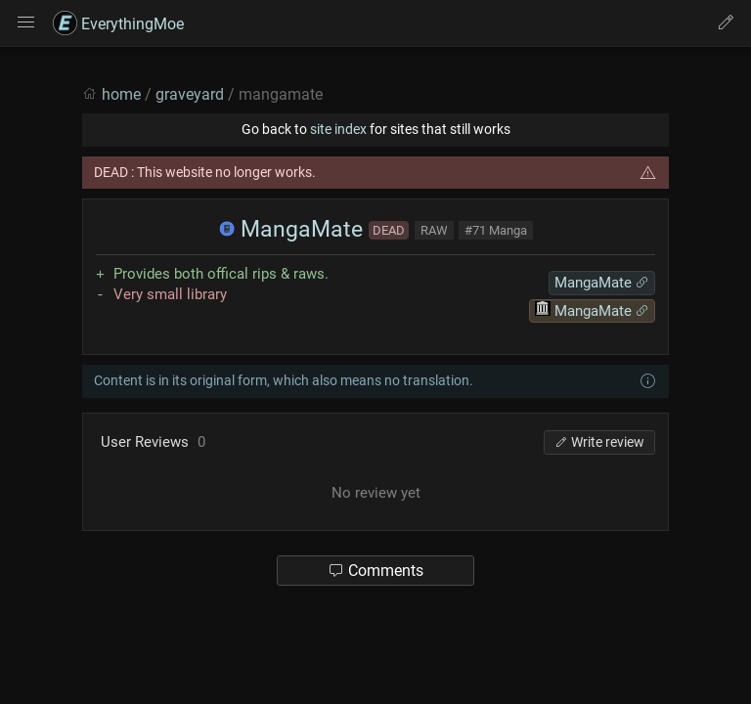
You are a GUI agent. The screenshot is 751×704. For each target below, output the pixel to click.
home (121, 94)
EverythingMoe (118, 24)
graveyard (189, 94)
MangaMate (291, 229)
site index (338, 129)
